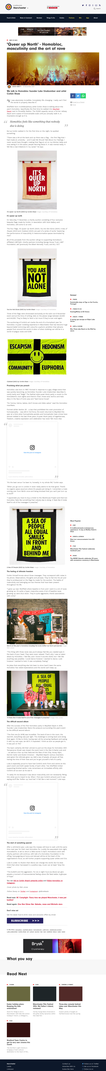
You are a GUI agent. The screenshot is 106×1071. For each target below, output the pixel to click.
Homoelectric (37, 929)
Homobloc (18, 929)
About (96, 18)
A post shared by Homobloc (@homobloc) (20, 476)
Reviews (39, 18)
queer (63, 931)
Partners (71, 18)
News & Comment (26, 18)
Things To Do (51, 18)
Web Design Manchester (69, 1069)
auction (37, 931)
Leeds (9, 1034)
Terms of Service (68, 1041)
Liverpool (10, 1036)
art (28, 931)
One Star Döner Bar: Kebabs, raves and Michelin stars (40, 904)
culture (32, 931)
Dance (55, 931)
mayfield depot (28, 929)
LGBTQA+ (46, 929)
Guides (61, 18)
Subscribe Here (68, 1036)
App (87, 18)
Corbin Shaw (22, 931)
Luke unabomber (12, 931)
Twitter (23, 891)
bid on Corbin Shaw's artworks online (28, 881)
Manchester (11, 1031)
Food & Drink (11, 18)
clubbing (49, 931)
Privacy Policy (67, 1039)
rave (44, 931)
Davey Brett (16, 86)
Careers (65, 1047)
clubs (59, 931)
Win (80, 18)
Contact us (66, 1031)
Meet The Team (68, 1044)
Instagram (34, 891)
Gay (41, 931)
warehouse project (56, 929)
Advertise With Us (68, 1034)
